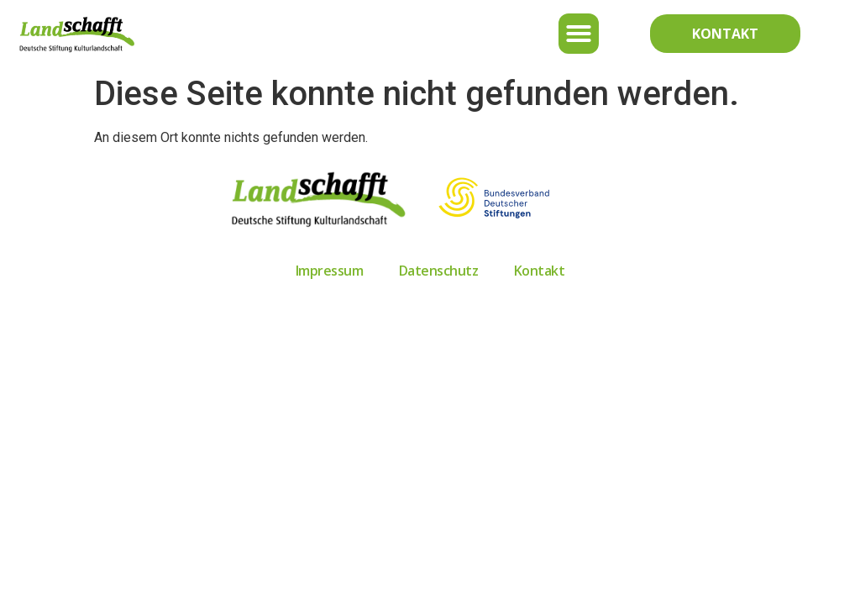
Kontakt (539, 270)
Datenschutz (439, 270)
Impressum (330, 270)
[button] (578, 33)
